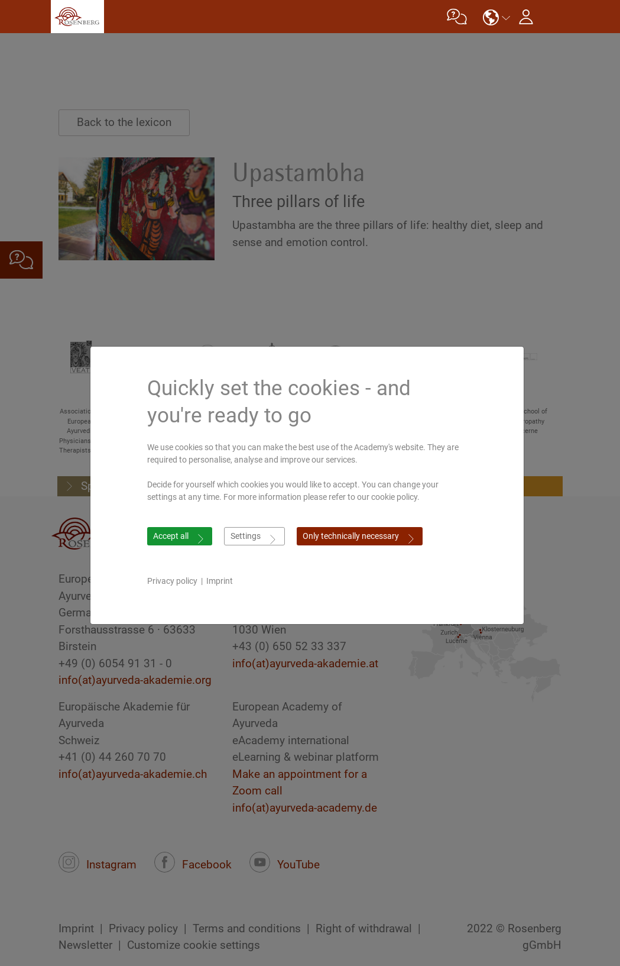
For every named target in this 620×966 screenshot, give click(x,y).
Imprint (222, 581)
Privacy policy (175, 581)
